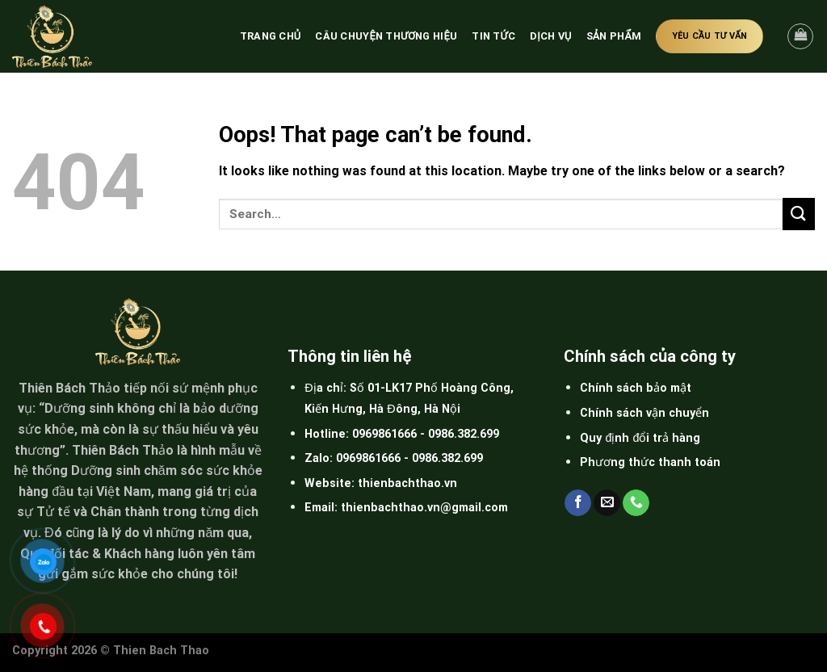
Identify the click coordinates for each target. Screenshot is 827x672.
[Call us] (636, 503)
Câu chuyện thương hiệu (386, 36)
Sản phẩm (614, 36)
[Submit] (799, 213)
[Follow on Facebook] (578, 503)
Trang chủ (270, 36)
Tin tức (493, 36)
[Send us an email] (607, 503)
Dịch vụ (551, 36)
